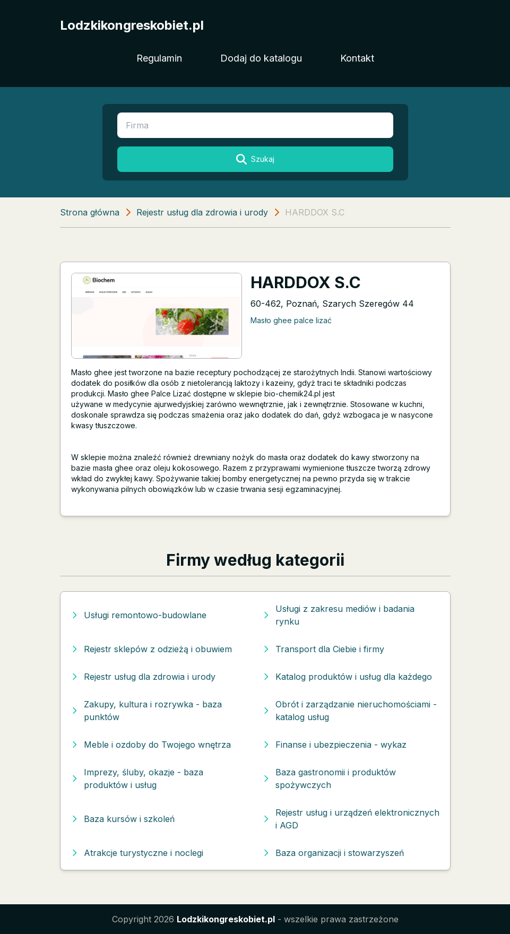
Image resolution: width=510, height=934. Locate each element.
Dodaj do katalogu (261, 58)
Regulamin (159, 58)
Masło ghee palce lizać (291, 320)
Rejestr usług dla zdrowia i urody (202, 212)
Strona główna (89, 212)
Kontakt (357, 58)
